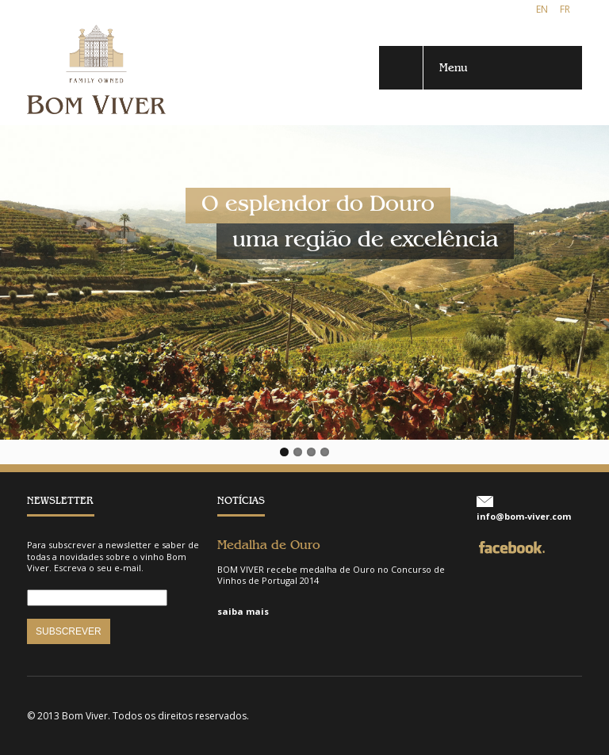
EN (542, 9)
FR (565, 9)
